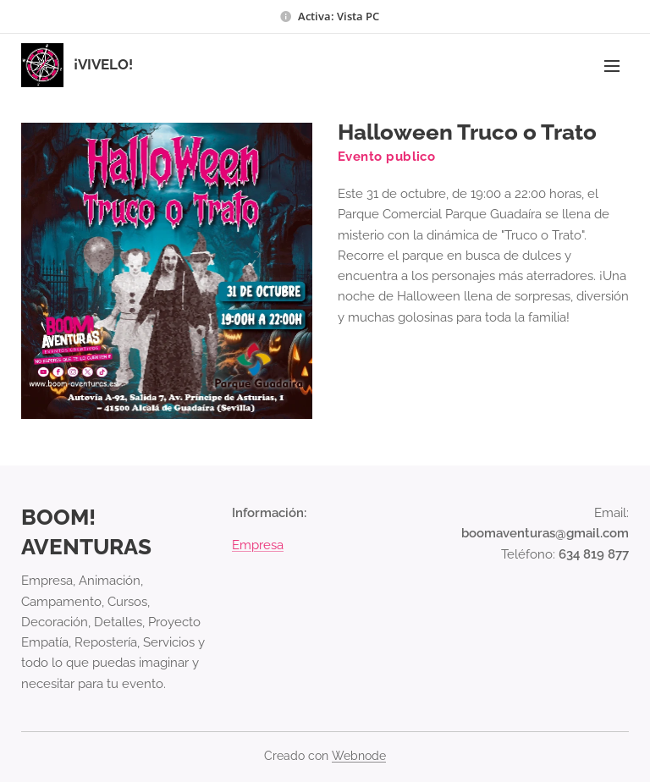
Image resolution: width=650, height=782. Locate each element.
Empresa (258, 545)
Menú (612, 66)
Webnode (359, 756)
